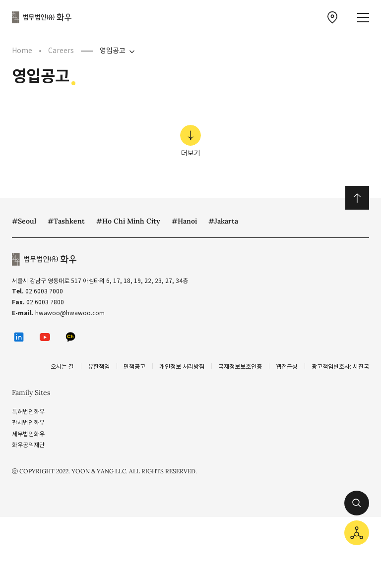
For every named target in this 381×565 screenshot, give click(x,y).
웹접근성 (287, 366)
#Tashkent (66, 221)
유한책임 (99, 366)
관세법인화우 (28, 422)
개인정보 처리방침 (181, 366)
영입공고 (113, 50)
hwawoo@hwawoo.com (70, 313)
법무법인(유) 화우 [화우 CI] (41, 17)
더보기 (190, 141)
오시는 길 (62, 366)
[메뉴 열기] (363, 17)
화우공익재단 (28, 445)
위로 (357, 198)
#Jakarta (223, 221)
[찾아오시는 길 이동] (332, 17)
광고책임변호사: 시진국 (340, 366)
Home (22, 50)
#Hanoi (184, 221)
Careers (61, 50)
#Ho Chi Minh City (128, 221)
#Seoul (24, 221)
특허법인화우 (28, 411)
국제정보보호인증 (240, 366)
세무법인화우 (28, 434)
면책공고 (134, 366)
